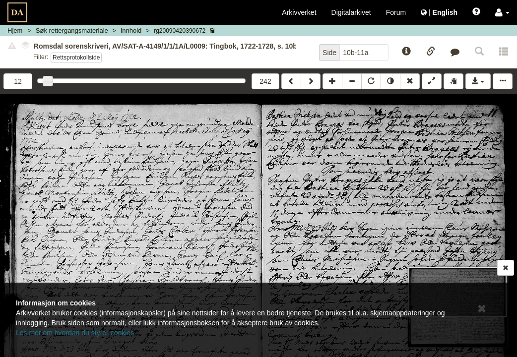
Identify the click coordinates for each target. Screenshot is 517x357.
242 (265, 81)
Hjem (14, 30)
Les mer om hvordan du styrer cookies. (76, 333)
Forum (396, 12)
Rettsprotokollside (76, 57)
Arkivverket (299, 12)
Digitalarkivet (351, 12)
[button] (502, 12)
